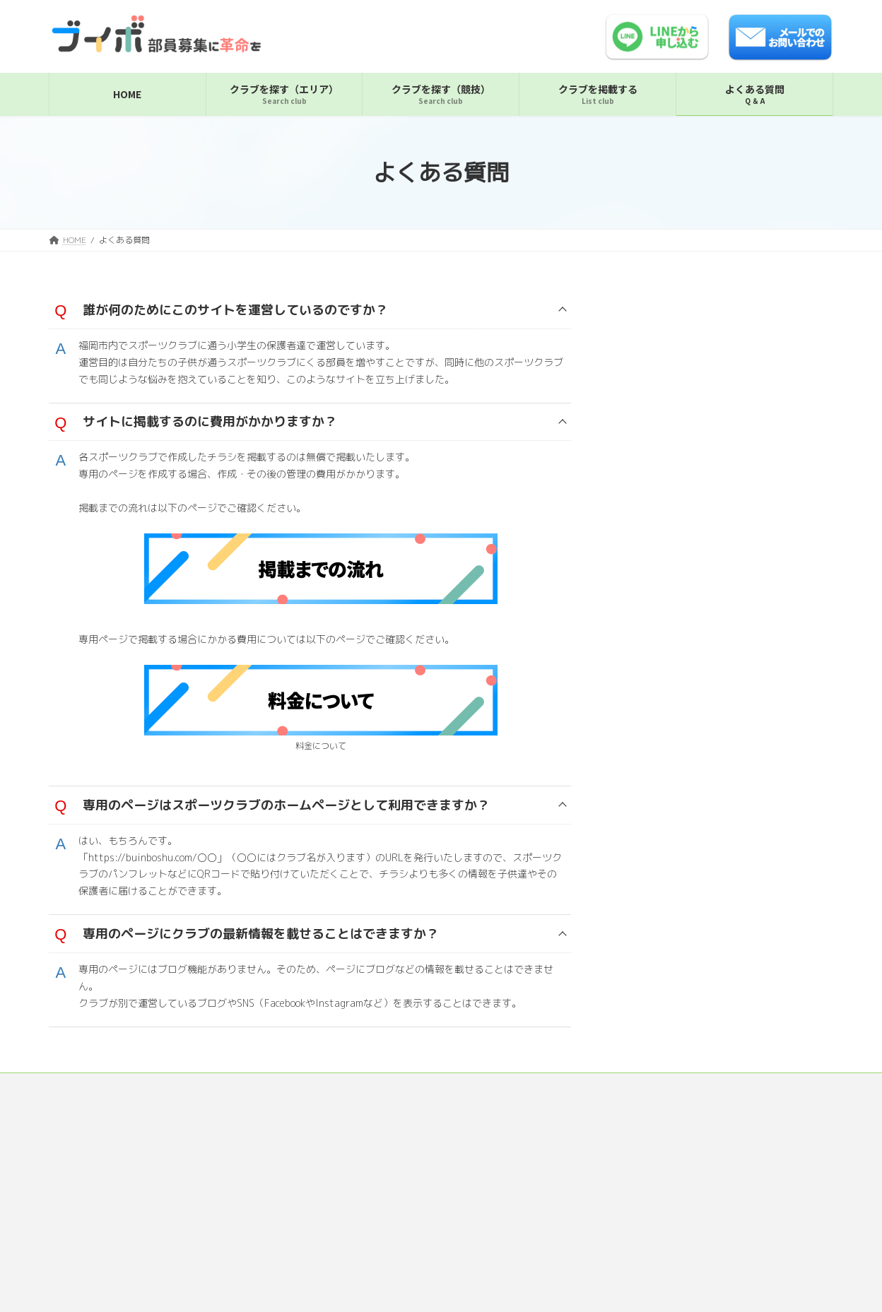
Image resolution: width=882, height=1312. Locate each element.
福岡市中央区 (666, 310)
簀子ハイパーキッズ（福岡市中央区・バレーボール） (734, 344)
